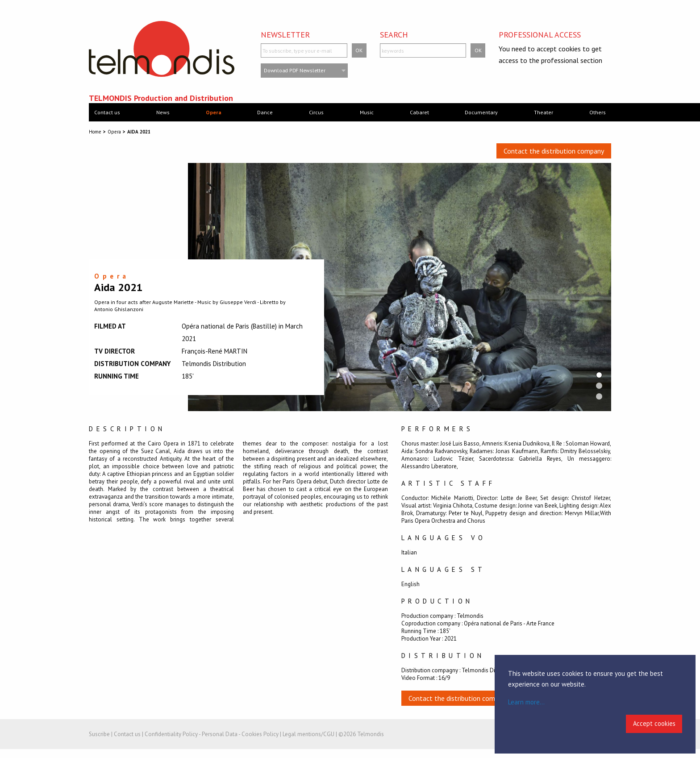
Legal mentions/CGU (308, 734)
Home (95, 132)
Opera (213, 112)
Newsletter (285, 34)
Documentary (481, 112)
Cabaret (419, 112)
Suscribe (99, 734)
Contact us (107, 112)
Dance (265, 112)
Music (367, 112)
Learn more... (526, 702)
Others (597, 112)
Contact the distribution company (554, 150)
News (163, 112)
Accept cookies (654, 723)
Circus (316, 112)
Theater (543, 112)
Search (394, 34)
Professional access (540, 34)
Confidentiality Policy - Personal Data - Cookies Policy (212, 734)
